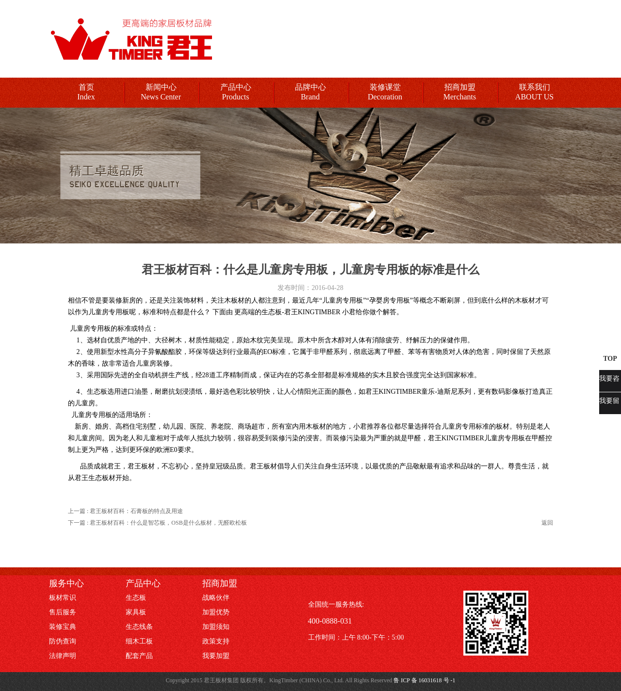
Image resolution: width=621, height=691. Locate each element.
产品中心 (235, 87)
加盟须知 (215, 626)
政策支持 (215, 641)
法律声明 (62, 655)
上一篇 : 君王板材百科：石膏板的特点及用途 (125, 511)
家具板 (136, 612)
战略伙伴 (215, 597)
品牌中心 (310, 87)
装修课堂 (385, 87)
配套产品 (139, 655)
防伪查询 (62, 641)
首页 (86, 87)
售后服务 (62, 612)
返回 (547, 522)
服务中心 (66, 583)
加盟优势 (215, 612)
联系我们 (534, 87)
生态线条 (139, 626)
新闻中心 (161, 87)
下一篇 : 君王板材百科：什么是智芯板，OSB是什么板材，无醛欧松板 (157, 522)
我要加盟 (215, 655)
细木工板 (139, 641)
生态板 (136, 597)
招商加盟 (459, 87)
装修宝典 (62, 626)
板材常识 (62, 597)
